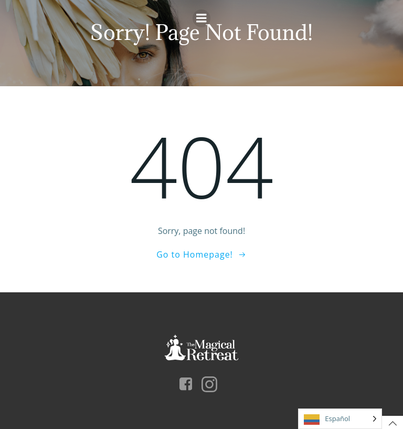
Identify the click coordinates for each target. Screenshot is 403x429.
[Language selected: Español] (340, 418)
